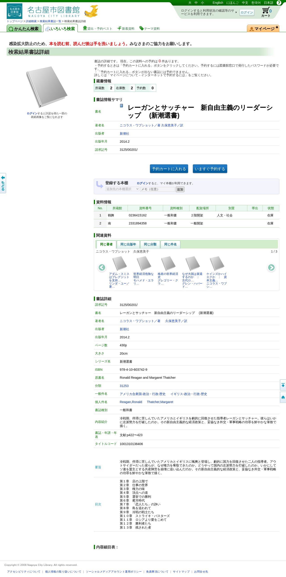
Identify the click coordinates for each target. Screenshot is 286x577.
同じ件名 (170, 244)
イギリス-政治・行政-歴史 (188, 394)
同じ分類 (150, 244)
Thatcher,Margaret (160, 402)
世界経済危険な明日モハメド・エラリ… (143, 270)
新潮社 (124, 133)
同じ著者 (106, 244)
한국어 (256, 2)
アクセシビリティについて (24, 571)
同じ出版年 (128, 244)
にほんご (232, 2)
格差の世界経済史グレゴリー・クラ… (168, 270)
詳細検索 (31, 21)
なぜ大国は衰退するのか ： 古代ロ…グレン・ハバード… (192, 272)
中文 (245, 2)
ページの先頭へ (282, 385)
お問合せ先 (201, 571)
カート (264, 12)
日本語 (268, 2)
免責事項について (157, 571)
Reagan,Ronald (131, 402)
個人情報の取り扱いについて (63, 571)
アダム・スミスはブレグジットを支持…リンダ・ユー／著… (119, 272)
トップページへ (282, 397)
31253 (124, 386)
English (218, 2)
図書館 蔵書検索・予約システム (53, 9)
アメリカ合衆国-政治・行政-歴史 (143, 394)
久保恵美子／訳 (172, 125)
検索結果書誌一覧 (50, 21)
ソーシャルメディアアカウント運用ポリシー (114, 571)
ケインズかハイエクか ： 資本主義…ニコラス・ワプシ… (216, 272)
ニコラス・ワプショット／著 (140, 125)
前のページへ (3, 183)
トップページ (15, 21)
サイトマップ (181, 571)
